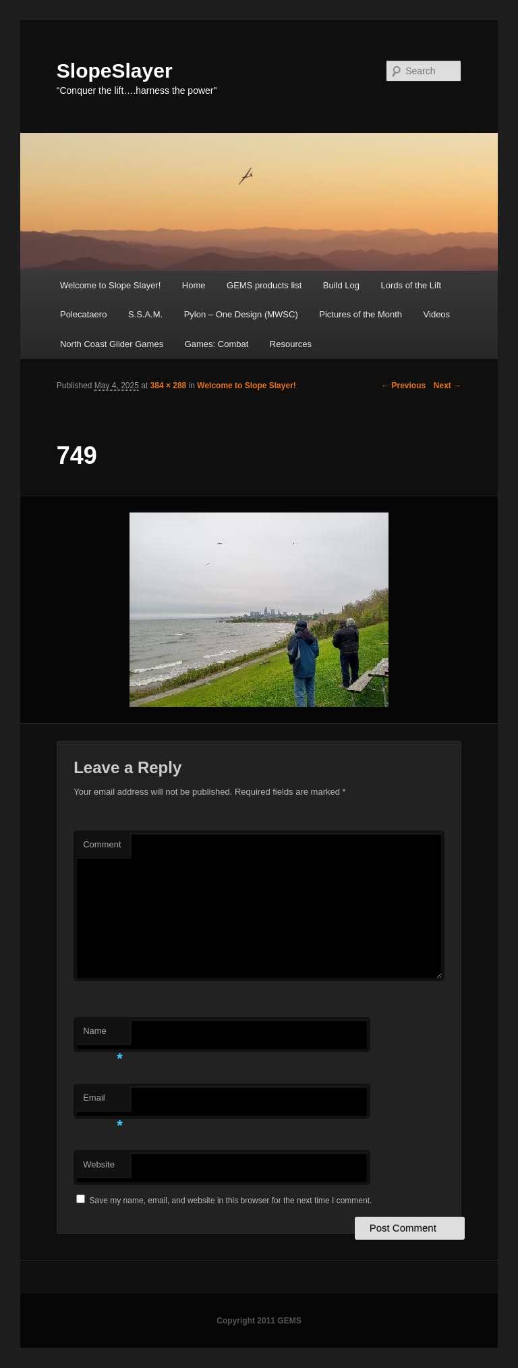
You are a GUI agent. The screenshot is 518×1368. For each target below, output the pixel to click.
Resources (291, 344)
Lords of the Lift (411, 285)
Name (103, 1035)
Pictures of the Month (360, 314)
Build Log (341, 285)
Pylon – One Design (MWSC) (241, 314)
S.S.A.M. (145, 314)
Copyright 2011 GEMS (259, 1320)
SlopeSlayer (115, 70)
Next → (447, 385)
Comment (102, 844)
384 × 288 (168, 385)
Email (103, 1102)
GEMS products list (264, 285)
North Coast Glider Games (111, 344)
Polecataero (83, 314)
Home (194, 285)
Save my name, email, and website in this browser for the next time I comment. (231, 1200)
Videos (437, 314)
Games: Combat (217, 344)
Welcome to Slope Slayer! (110, 285)
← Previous (403, 385)
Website (99, 1164)
